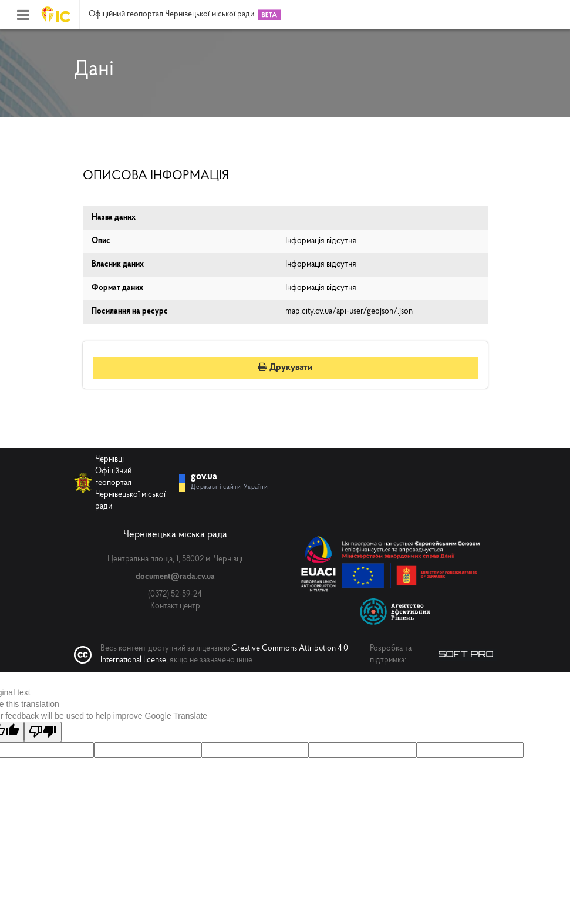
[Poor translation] (43, 732)
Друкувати (285, 367)
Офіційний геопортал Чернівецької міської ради (171, 15)
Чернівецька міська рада (175, 535)
